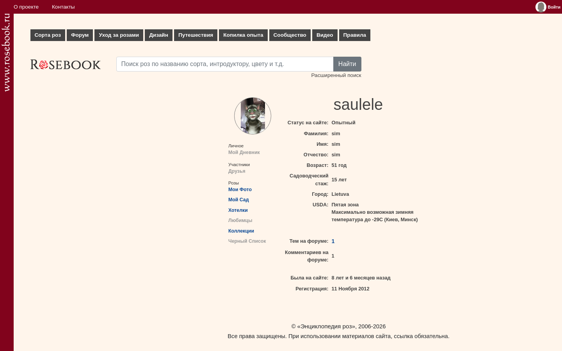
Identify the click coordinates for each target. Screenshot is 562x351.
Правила (354, 35)
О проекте (26, 7)
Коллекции (241, 231)
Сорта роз (48, 35)
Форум (80, 35)
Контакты (63, 7)
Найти (347, 64)
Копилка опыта (243, 35)
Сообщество (290, 35)
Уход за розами (119, 35)
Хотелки (238, 210)
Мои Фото (240, 189)
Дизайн (158, 35)
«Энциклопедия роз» (326, 326)
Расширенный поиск (336, 75)
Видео (325, 35)
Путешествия (195, 35)
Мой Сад (238, 199)
